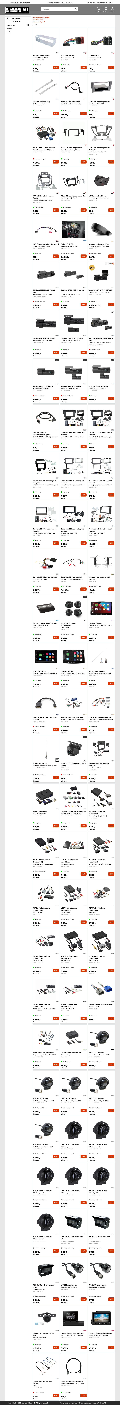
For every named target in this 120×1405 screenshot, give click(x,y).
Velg (83, 113)
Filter (35, 24)
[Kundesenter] (106, 8)
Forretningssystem (66, 1403)
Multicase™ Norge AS (99, 1403)
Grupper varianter (15, 18)
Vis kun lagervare (15, 21)
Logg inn (113, 11)
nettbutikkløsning (80, 1403)
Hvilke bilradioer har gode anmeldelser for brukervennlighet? (41, 19)
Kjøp (55, 67)
